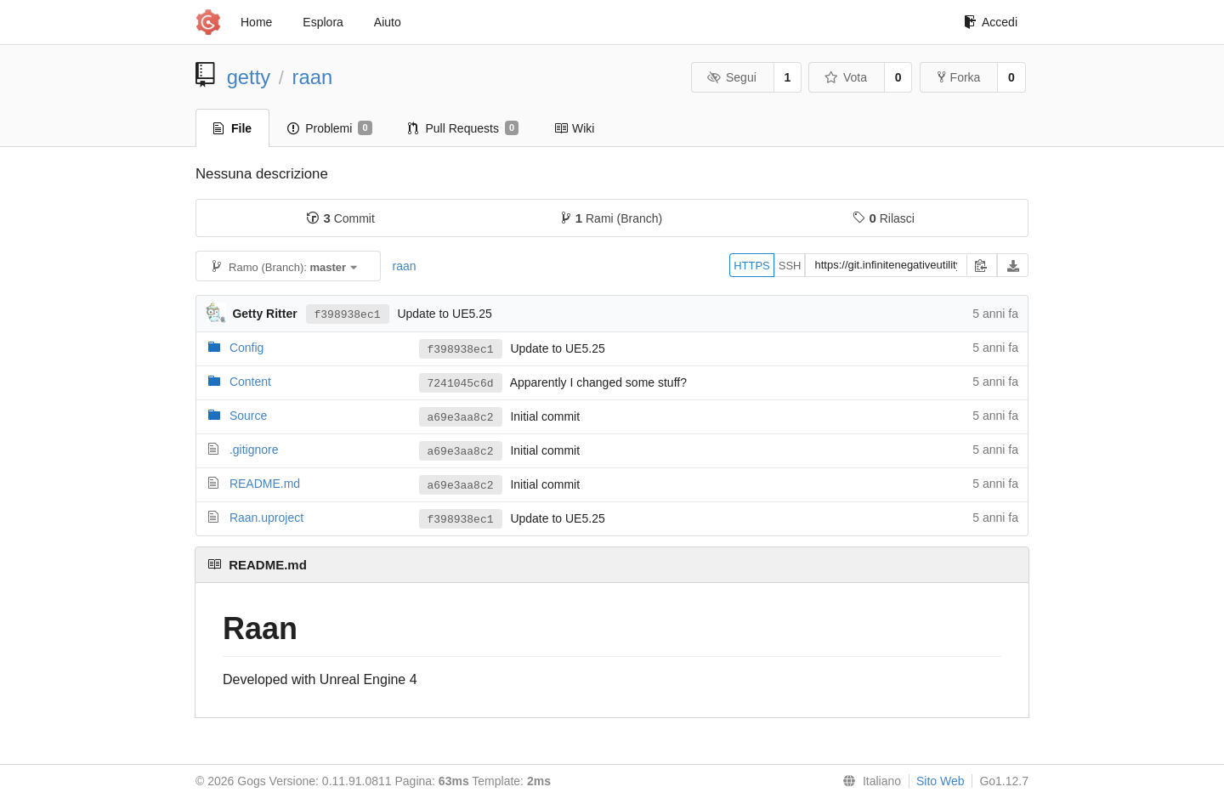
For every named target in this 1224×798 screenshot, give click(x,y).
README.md (265, 483)
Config (247, 347)
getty (249, 76)
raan (312, 76)
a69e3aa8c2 (461, 417)
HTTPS (752, 265)
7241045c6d (461, 383)
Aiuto (387, 22)
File (232, 128)
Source (248, 415)
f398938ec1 (347, 313)
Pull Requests (463, 128)
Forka (959, 77)
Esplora (323, 22)
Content (250, 381)
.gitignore (254, 449)
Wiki (574, 128)
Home (256, 22)
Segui (731, 77)
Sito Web (940, 781)
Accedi (990, 22)
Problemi (329, 128)
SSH (790, 265)
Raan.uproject (266, 517)
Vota (845, 77)
